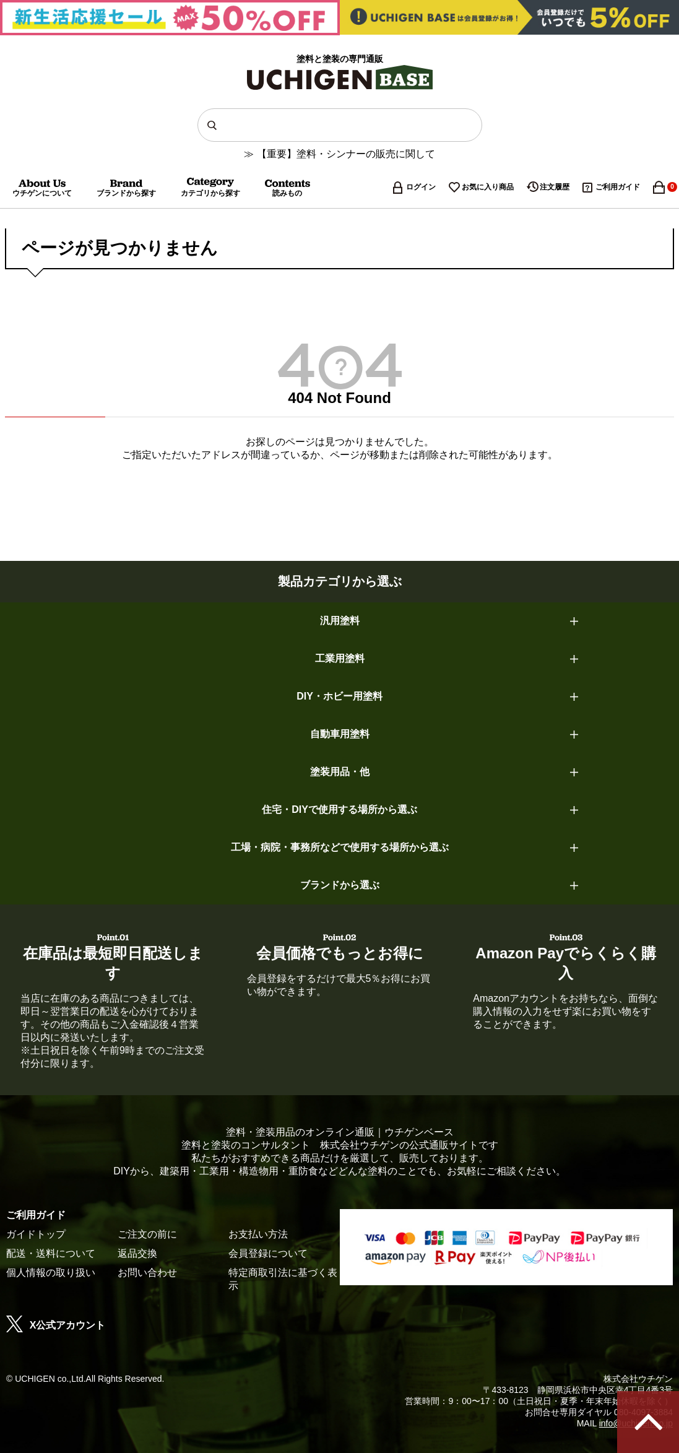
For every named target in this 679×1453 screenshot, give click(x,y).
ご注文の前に (147, 1234)
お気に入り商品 (488, 187)
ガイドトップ (36, 1234)
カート (666, 187)
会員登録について (268, 1253)
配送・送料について (50, 1253)
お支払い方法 (258, 1234)
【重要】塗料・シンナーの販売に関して (346, 154)
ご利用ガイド (617, 187)
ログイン (421, 187)
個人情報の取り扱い (50, 1272)
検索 (214, 125)
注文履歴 (554, 187)
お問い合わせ (147, 1272)
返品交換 (137, 1253)
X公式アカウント (55, 1325)
